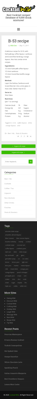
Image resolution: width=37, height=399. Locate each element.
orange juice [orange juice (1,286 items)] (24, 269)
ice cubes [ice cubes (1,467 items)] (25, 259)
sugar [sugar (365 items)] (13, 283)
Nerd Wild (10, 317)
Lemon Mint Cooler (12, 384)
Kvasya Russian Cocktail (14, 340)
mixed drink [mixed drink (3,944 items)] (14, 269)
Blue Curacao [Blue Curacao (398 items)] (9, 238)
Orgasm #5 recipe (18, 152)
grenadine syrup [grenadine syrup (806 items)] (10, 259)
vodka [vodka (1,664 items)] (15, 286)
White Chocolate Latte (13, 362)
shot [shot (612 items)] (13, 279)
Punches (7, 207)
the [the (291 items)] (26, 283)
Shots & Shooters (21, 133)
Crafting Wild (11, 306)
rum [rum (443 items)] (25, 276)
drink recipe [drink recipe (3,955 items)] (23, 252)
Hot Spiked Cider (11, 351)
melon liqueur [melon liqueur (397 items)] (25, 265)
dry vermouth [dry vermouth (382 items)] (9, 255)
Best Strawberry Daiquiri (14, 379)
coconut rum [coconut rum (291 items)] (21, 245)
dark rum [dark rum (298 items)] (8, 252)
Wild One (13, 45)
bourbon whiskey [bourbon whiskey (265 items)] (10, 242)
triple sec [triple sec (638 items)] (8, 286)
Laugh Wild (11, 312)
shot (18, 126)
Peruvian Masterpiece (13, 334)
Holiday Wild (11, 309)
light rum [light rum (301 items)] (25, 262)
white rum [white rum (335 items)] (23, 286)
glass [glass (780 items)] (22, 255)
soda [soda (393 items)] (24, 279)
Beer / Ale (11, 133)
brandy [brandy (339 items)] (21, 242)
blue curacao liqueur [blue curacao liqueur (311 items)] (22, 238)
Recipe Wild (11, 320)
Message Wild (12, 315)
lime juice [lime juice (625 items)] (8, 265)
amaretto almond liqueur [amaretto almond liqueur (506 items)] (13, 235)
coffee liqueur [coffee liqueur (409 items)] (9, 248)
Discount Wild (12, 301)
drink (30, 123)
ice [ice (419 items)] (19, 259)
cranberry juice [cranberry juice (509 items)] (21, 248)
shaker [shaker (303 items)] (7, 279)
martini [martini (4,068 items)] (16, 265)
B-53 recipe (18, 40)
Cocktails (7, 184)
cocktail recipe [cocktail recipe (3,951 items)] (9, 245)
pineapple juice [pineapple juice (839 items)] (10, 276)
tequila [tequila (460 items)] (20, 283)
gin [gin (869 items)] (17, 255)
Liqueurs (7, 193)
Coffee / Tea (9, 188)
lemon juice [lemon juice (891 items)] (15, 262)
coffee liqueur (22, 123)
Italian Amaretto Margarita (15, 373)
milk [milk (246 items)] (6, 269)
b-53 (14, 123)
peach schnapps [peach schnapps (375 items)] (22, 272)
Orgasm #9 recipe (18, 146)
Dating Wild (11, 298)
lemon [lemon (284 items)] (7, 262)
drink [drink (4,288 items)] (15, 252)
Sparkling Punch (11, 368)
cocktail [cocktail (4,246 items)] (28, 242)
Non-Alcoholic (9, 198)
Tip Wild (10, 323)
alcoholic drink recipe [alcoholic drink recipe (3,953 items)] (12, 231)
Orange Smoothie (11, 357)
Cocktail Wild (11, 304)
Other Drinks (9, 203)
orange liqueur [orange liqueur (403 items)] (9, 272)
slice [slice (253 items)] (19, 279)
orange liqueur (11, 126)
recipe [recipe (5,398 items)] (19, 276)
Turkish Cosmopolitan (13, 345)
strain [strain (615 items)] (7, 283)
